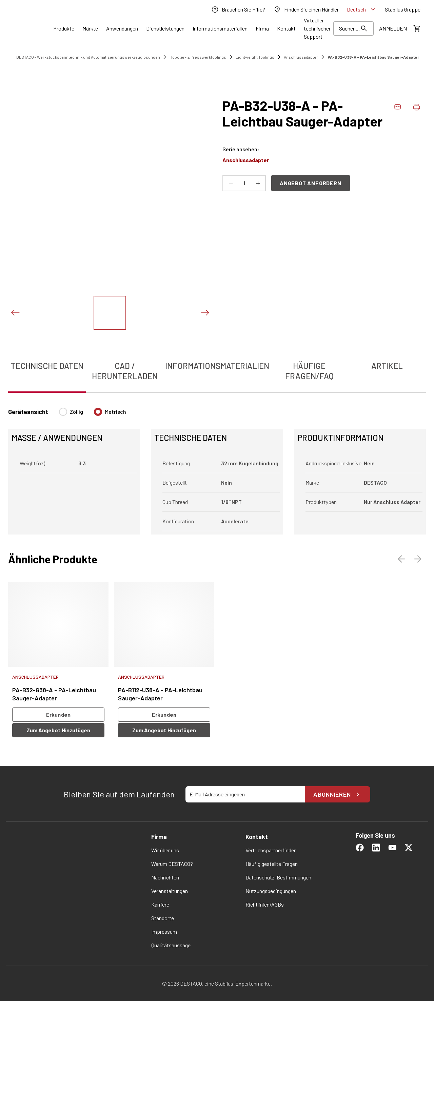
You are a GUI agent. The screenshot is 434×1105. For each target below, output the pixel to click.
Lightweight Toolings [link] (255, 57)
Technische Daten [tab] (47, 366)
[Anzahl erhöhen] (258, 183)
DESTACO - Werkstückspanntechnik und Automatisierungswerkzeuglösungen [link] (88, 57)
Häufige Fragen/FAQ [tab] (309, 371)
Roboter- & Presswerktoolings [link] (198, 57)
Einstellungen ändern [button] (279, 1081)
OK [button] (242, 1081)
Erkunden (58, 714)
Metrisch (115, 411)
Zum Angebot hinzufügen (58, 730)
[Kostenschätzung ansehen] (416, 28)
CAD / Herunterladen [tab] (125, 371)
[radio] (63, 412)
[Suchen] (353, 28)
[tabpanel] (217, 467)
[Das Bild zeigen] (110, 313)
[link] (238, 9)
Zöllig (76, 411)
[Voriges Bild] (15, 312)
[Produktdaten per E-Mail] (397, 107)
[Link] (63, 28)
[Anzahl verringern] (230, 183)
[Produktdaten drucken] (416, 107)
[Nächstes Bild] (205, 312)
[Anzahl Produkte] (244, 183)
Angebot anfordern (310, 183)
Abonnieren (337, 794)
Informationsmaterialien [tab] (217, 366)
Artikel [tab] (387, 366)
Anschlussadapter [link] (301, 57)
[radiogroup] (92, 414)
